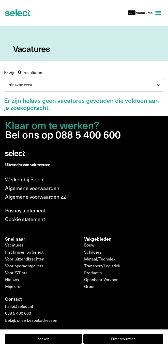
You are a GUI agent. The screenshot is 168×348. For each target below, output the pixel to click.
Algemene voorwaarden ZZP (37, 196)
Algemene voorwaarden (32, 188)
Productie (93, 272)
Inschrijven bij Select (24, 252)
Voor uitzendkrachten (24, 259)
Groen (90, 286)
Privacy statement (25, 210)
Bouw (89, 245)
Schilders (92, 252)
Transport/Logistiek (102, 265)
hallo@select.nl (19, 306)
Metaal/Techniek (99, 259)
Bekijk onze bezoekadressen (31, 320)
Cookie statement (25, 219)
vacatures (143, 12)
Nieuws (12, 279)
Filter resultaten (123, 338)
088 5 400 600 (18, 313)
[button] (158, 12)
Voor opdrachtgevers (24, 265)
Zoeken (43, 338)
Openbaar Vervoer (101, 279)
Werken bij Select (25, 179)
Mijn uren (14, 286)
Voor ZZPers (16, 272)
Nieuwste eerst (20, 85)
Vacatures (14, 245)
